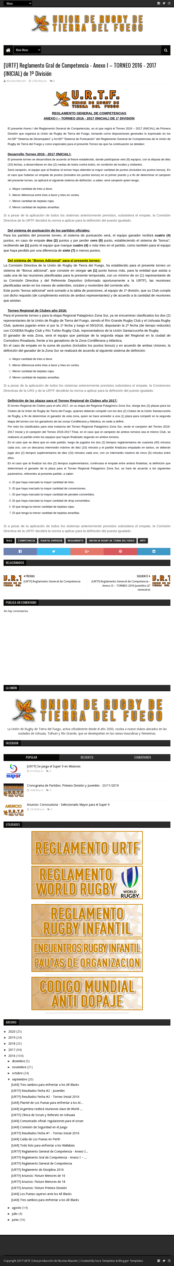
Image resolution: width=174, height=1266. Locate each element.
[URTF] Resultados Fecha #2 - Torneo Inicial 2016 (45, 1096)
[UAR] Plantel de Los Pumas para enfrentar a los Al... (47, 1102)
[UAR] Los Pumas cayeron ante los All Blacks (41, 1194)
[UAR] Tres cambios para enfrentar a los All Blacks (45, 1084)
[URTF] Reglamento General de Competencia (41, 1163)
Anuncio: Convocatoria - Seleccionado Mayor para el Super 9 (68, 804)
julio (15, 1214)
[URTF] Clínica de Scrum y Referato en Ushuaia (43, 1115)
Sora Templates (105, 1260)
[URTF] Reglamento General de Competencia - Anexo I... (49, 1151)
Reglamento (75, 540)
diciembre (19, 1061)
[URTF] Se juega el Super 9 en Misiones (53, 766)
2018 (12, 1043)
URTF (143, 540)
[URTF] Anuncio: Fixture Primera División (39, 1188)
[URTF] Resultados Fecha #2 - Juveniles (38, 1090)
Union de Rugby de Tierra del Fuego (111, 540)
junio (16, 1220)
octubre (17, 1073)
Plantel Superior (51, 540)
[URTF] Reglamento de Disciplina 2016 (37, 1169)
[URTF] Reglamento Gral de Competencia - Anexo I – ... (49, 1157)
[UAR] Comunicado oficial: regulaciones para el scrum (47, 1121)
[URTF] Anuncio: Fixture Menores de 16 (38, 1175)
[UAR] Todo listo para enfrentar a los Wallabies (43, 1145)
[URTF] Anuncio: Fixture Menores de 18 (38, 1181)
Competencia (26, 540)
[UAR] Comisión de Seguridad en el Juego (39, 1127)
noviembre (19, 1067)
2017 (12, 1050)
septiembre (20, 1079)
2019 (12, 1037)
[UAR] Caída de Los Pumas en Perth (35, 1139)
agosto (17, 1207)
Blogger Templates (131, 1260)
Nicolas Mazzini (68, 1260)
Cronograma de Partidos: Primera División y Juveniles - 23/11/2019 (73, 785)
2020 (12, 1031)
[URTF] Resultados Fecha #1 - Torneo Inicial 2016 (45, 1133)
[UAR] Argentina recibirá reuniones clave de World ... (47, 1109)
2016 (12, 1056)
